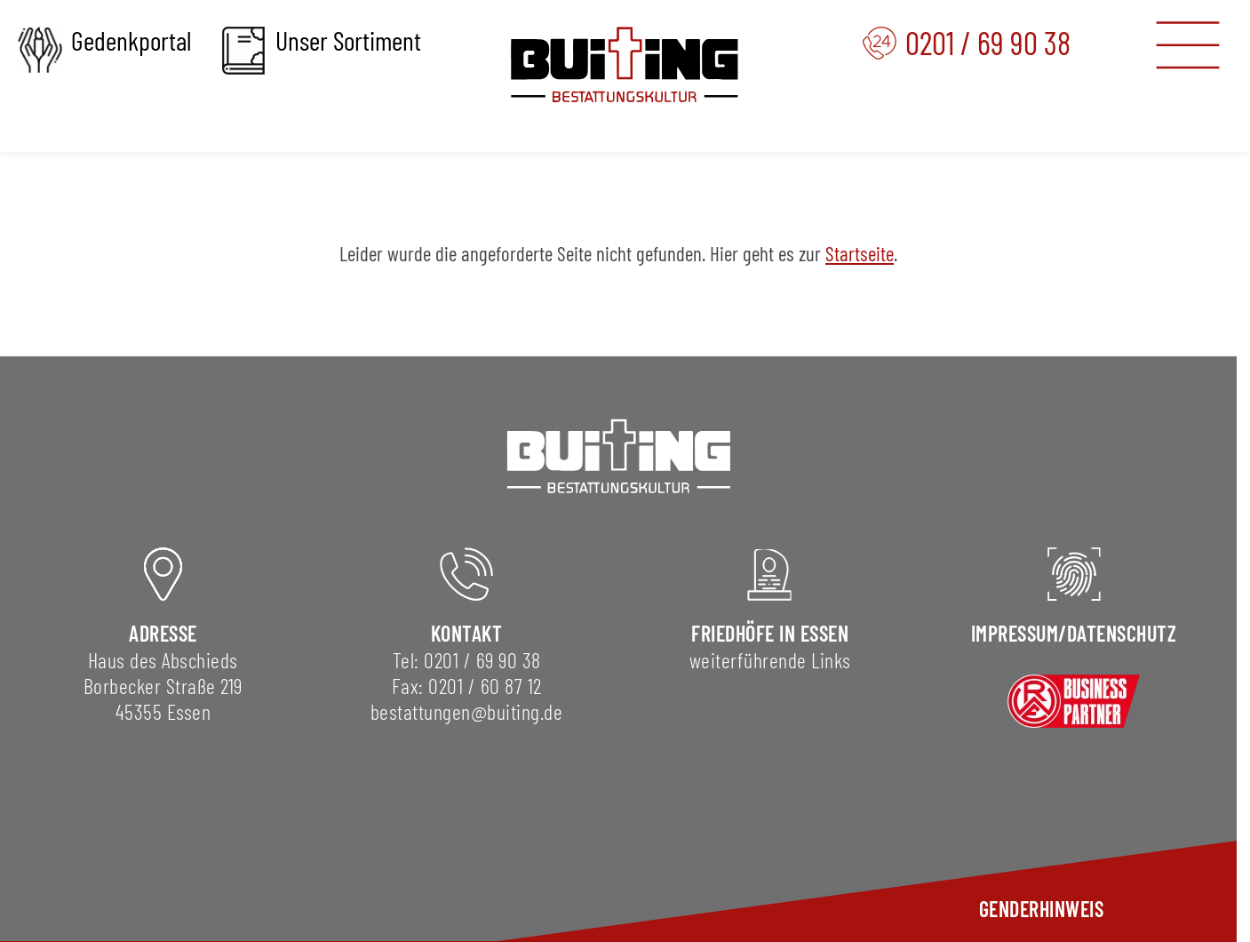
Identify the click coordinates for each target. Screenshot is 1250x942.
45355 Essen (163, 711)
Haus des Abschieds (163, 660)
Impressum (1015, 633)
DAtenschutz (1122, 633)
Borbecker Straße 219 (163, 686)
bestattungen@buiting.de (466, 711)
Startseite (859, 253)
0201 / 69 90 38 (482, 660)
